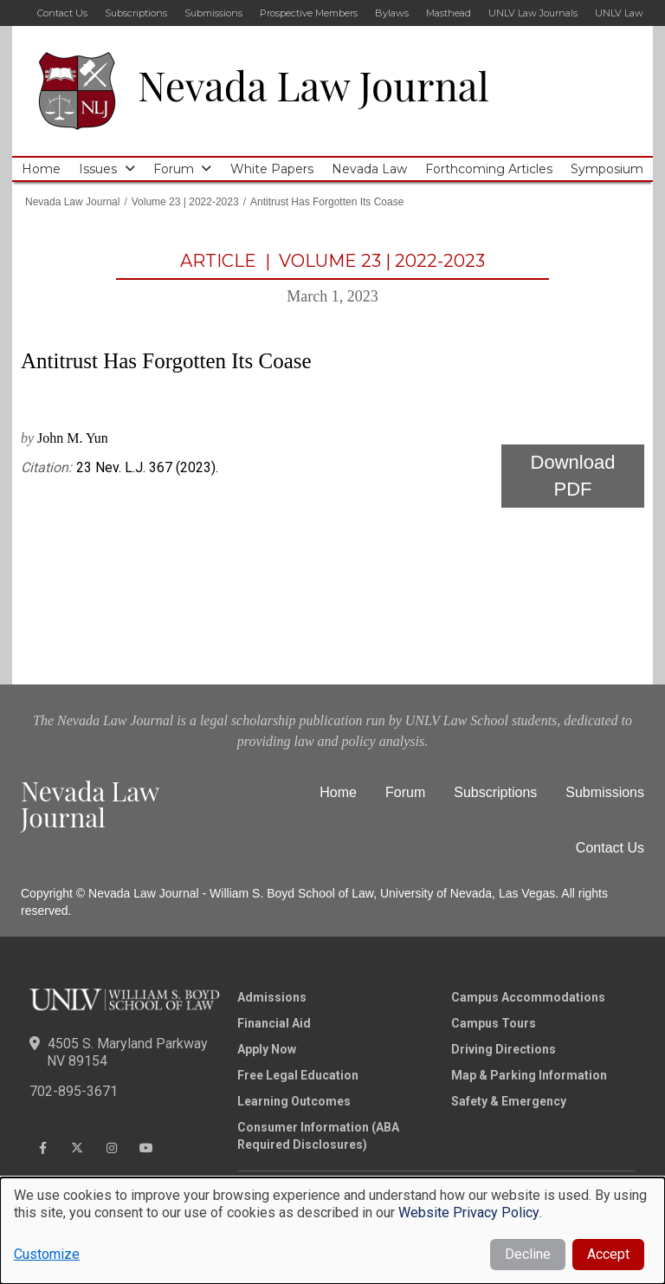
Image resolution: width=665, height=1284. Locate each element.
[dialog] (332, 1230)
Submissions (213, 13)
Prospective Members (309, 13)
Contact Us (62, 13)
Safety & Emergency (508, 1101)
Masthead (448, 13)
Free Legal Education (297, 1075)
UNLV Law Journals (533, 13)
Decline (528, 1254)
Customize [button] (47, 1254)
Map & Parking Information (529, 1075)
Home (41, 169)
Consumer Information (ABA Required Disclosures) (318, 1135)
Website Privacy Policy (468, 1212)
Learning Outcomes (294, 1101)
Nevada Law (369, 169)
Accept (608, 1254)
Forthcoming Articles (488, 169)
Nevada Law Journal (313, 85)
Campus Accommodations (528, 997)
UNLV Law (619, 13)
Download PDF (573, 475)
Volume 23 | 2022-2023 (185, 202)
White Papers (271, 169)
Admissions (272, 997)
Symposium (607, 169)
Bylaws (392, 13)
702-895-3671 (73, 1091)
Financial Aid (274, 1023)
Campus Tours (493, 1023)
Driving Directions (503, 1049)
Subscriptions (136, 13)
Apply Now (266, 1049)
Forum (173, 169)
